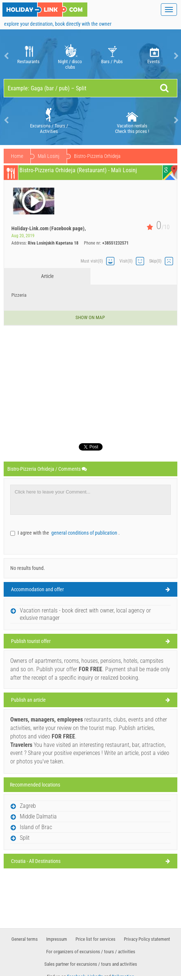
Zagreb (28, 805)
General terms (24, 939)
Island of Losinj (53, 156)
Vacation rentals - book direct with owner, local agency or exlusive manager (85, 614)
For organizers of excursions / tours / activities (90, 951)
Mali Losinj (93, 156)
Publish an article (28, 700)
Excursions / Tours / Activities (49, 120)
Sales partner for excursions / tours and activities (90, 964)
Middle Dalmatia (38, 816)
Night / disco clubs (70, 56)
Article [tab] (47, 276)
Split (25, 837)
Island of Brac (36, 827)
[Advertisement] (90, 380)
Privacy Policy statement (147, 939)
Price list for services (95, 939)
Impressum (56, 939)
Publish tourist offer (31, 641)
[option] (28, 56)
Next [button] (175, 56)
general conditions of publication (84, 533)
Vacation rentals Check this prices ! (132, 120)
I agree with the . (69, 533)
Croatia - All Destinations (35, 861)
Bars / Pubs (112, 56)
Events (154, 56)
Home (17, 156)
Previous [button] (5, 56)
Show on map (90, 317)
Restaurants (28, 56)
